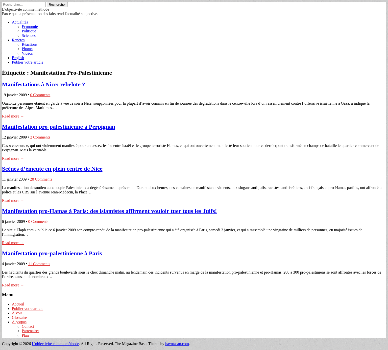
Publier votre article (27, 62)
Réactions (29, 44)
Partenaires (30, 331)
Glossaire (19, 317)
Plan (25, 335)
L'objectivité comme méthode (25, 9)
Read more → (13, 116)
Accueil (18, 304)
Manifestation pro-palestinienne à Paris (52, 253)
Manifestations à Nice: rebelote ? (43, 84)
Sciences (29, 35)
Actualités (20, 22)
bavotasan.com (177, 344)
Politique (29, 31)
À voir (17, 313)
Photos (27, 49)
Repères (18, 40)
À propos (19, 322)
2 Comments (40, 137)
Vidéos (27, 53)
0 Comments (40, 95)
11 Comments (39, 264)
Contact (28, 326)
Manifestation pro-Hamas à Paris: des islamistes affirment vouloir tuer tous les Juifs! (109, 211)
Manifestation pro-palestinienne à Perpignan (58, 126)
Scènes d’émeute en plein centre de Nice (52, 168)
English (18, 58)
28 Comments (41, 179)
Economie (30, 26)
